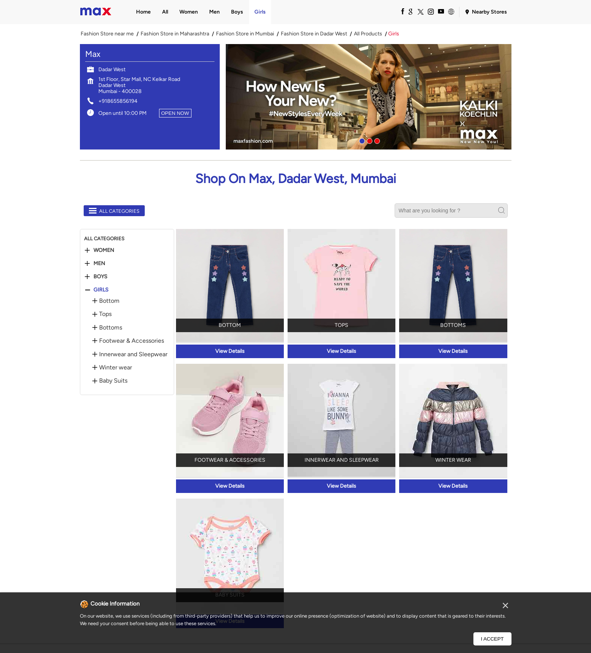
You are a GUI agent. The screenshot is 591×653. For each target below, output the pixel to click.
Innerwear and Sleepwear (133, 354)
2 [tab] (369, 140)
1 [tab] (361, 140)
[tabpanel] (368, 97)
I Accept (492, 639)
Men (99, 264)
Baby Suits (113, 380)
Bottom (109, 301)
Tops (105, 314)
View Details (230, 351)
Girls (101, 290)
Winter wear (115, 367)
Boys (100, 277)
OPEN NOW (175, 113)
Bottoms (110, 327)
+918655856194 (118, 101)
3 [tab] (376, 140)
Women (103, 250)
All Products (368, 34)
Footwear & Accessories (131, 340)
